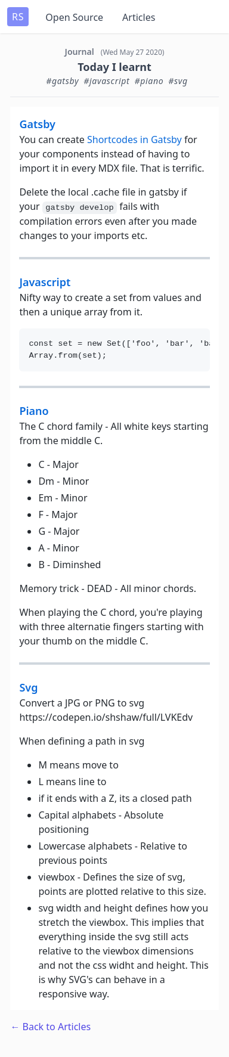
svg (28, 687)
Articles (138, 17)
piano (33, 411)
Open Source (74, 17)
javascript (44, 282)
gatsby (37, 124)
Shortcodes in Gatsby (134, 139)
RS (18, 16)
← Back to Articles (50, 1026)
